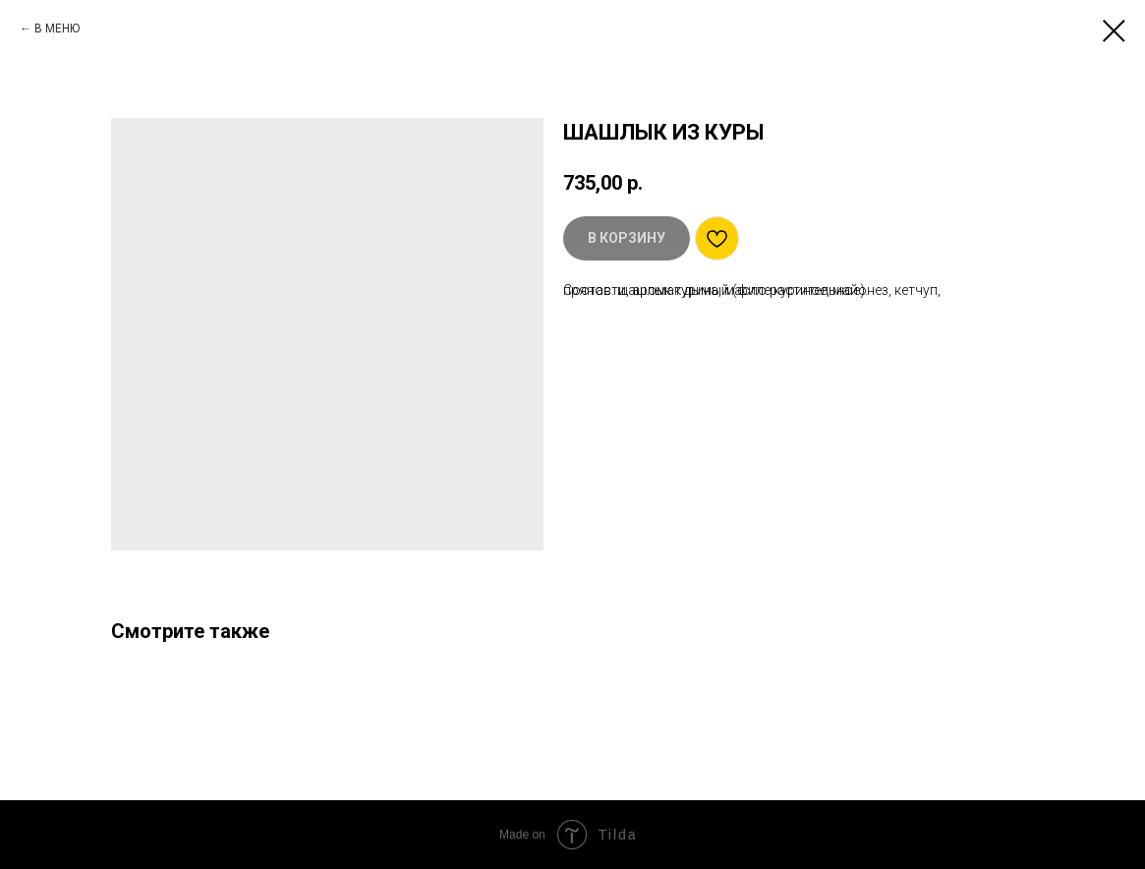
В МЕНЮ (57, 28)
